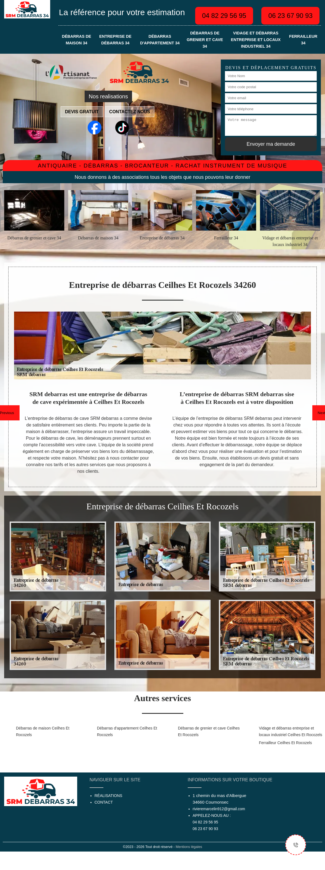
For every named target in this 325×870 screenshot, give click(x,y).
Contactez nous (129, 111)
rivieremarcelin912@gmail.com (219, 809)
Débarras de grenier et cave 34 (205, 39)
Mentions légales (189, 847)
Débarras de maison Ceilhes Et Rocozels (42, 731)
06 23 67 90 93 (290, 15)
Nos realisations (108, 96)
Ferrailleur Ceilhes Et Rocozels (285, 743)
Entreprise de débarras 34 (115, 39)
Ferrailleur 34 (303, 39)
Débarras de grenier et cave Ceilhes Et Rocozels (209, 731)
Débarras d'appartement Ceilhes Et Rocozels (127, 731)
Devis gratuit (82, 111)
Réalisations (108, 795)
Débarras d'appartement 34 (159, 39)
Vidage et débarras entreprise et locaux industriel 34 (256, 39)
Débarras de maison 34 (76, 39)
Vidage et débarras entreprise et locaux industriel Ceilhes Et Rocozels (290, 731)
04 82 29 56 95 (224, 15)
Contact (104, 802)
